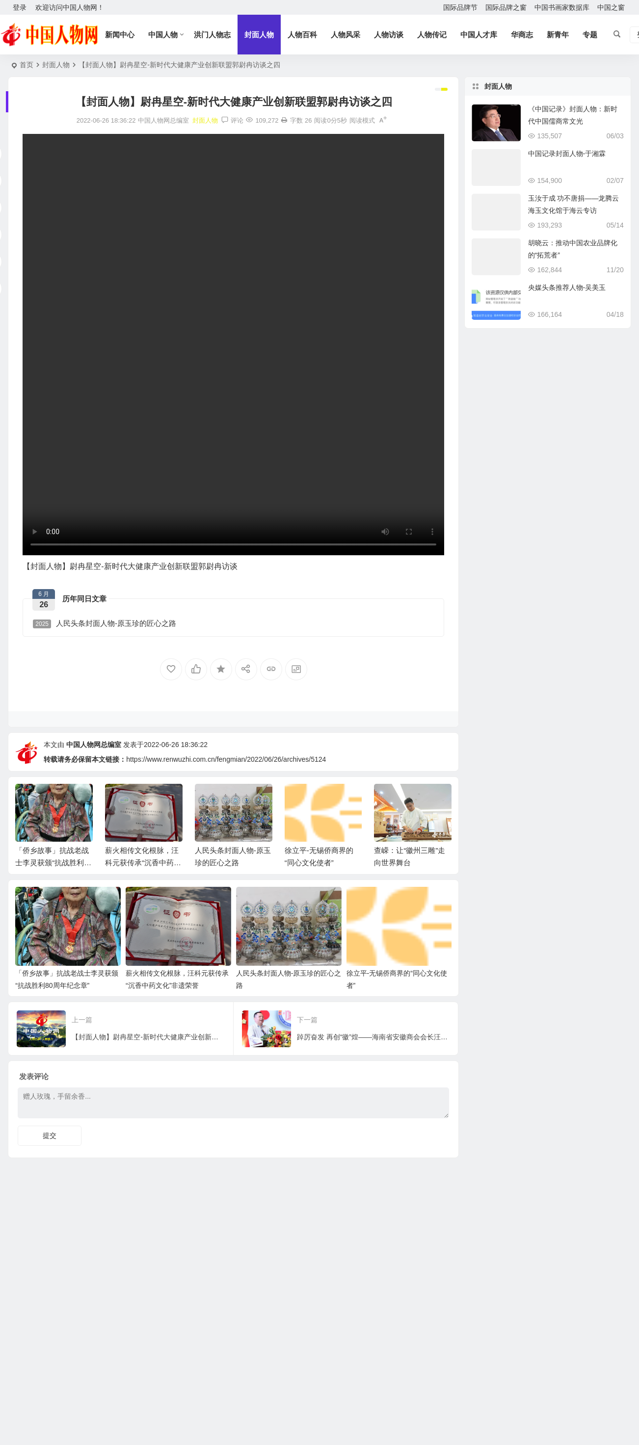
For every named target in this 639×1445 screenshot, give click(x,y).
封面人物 (259, 34)
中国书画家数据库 (561, 7)
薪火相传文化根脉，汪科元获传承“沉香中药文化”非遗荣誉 (143, 862)
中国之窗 (611, 7)
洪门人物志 (212, 34)
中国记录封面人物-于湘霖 (567, 153)
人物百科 (302, 34)
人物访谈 (388, 34)
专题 (590, 34)
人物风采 (345, 34)
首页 (26, 65)
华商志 (522, 34)
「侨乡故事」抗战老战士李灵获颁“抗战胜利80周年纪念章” (53, 862)
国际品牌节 (460, 7)
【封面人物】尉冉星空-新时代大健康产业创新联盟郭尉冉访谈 (130, 566)
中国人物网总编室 (93, 744)
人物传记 (432, 34)
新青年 (558, 34)
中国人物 (163, 34)
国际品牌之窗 (506, 7)
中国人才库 (478, 34)
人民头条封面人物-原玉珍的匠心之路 (104, 623)
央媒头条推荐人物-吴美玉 (567, 287)
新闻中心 (119, 34)
